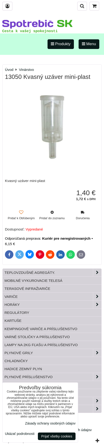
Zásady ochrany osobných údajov (50, 423)
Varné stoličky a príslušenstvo (37, 337)
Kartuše (12, 321)
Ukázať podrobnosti (19, 434)
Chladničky (16, 361)
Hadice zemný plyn (23, 369)
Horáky (52, 304)
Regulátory (16, 313)
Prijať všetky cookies (56, 436)
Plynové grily (52, 353)
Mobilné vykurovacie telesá (33, 281)
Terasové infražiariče (27, 289)
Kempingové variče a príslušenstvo (40, 329)
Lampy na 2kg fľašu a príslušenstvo (41, 345)
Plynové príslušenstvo (52, 377)
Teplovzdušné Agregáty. (52, 272)
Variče (52, 296)
